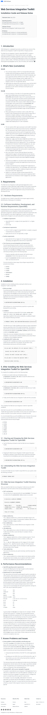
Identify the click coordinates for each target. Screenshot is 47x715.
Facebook (1, 709)
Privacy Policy (3, 706)
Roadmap (2, 702)
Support (14, 704)
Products (14, 702)
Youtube (10, 709)
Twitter (3, 709)
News (25, 702)
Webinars (26, 706)
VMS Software (4, 5)
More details (38, 704)
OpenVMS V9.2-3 (27, 704)
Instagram (5, 709)
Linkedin (8, 709)
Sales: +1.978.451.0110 (40, 702)
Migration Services (16, 706)
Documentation (11, 5)
